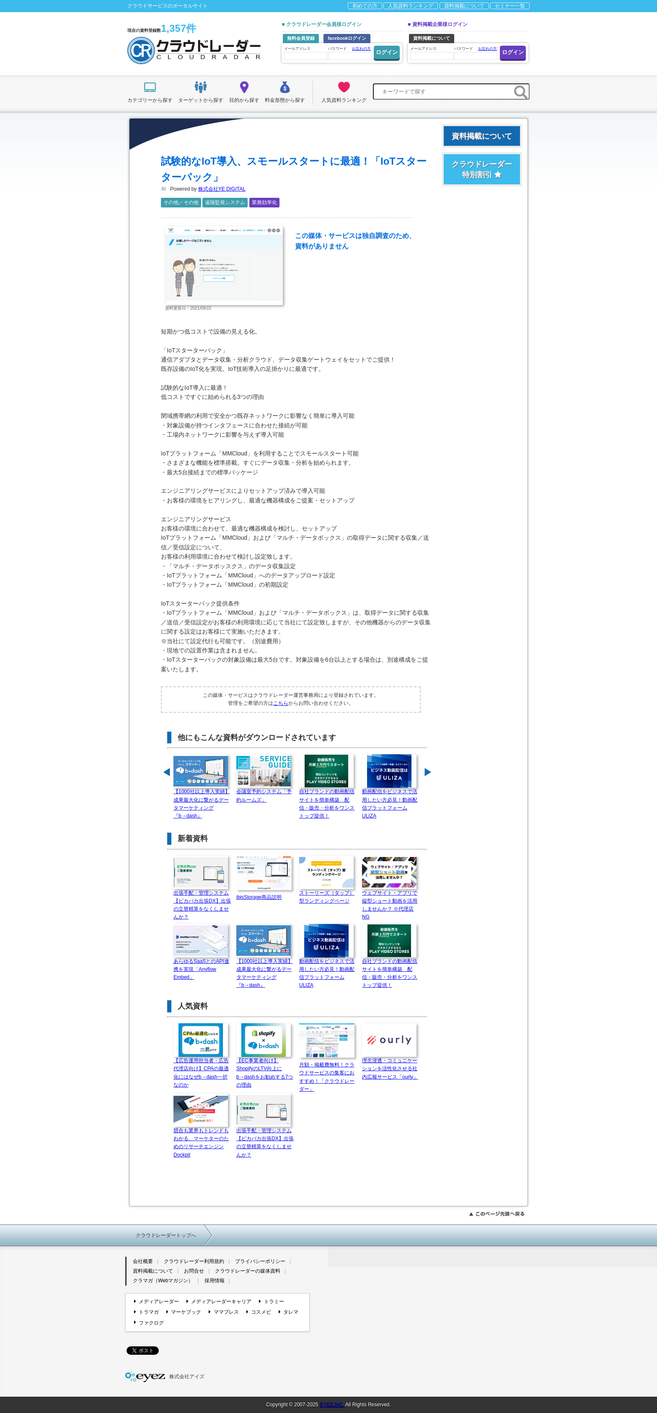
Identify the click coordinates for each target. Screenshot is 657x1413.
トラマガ (146, 1312)
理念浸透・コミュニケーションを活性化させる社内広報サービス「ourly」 (390, 1065)
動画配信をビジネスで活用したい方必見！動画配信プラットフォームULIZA (389, 801)
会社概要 (143, 1261)
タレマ (288, 1312)
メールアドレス (305, 53)
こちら (280, 703)
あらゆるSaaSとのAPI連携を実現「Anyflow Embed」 (201, 966)
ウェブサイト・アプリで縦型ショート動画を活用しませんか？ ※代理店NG (389, 902)
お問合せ (194, 1271)
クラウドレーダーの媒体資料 (247, 1271)
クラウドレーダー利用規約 (194, 1261)
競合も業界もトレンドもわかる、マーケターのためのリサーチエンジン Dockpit (201, 1140)
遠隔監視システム (225, 202)
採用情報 (214, 1281)
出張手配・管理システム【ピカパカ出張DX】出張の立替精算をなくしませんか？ (202, 902)
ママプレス (223, 1312)
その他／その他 (181, 202)
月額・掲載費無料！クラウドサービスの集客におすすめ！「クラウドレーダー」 (328, 1074)
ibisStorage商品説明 (265, 894)
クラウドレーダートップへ (166, 1235)
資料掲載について (464, 6)
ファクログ (149, 1322)
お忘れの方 (361, 49)
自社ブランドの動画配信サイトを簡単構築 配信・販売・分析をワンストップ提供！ (326, 801)
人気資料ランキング (410, 6)
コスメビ (258, 1312)
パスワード (349, 53)
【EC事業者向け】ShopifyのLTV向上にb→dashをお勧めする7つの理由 (264, 1070)
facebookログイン (347, 38)
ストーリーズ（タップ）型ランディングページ (326, 894)
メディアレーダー (156, 1301)
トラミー (271, 1301)
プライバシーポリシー (260, 1261)
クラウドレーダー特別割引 (482, 169)
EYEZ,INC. (332, 1405)
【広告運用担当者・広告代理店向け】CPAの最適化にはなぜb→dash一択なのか (201, 1070)
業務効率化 (264, 202)
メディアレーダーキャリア (218, 1301)
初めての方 (365, 6)
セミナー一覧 (510, 6)
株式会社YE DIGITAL (222, 189)
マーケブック (183, 1312)
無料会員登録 (301, 38)
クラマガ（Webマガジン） (163, 1281)
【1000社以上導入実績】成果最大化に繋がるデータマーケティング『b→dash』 (201, 801)
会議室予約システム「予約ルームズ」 (264, 792)
